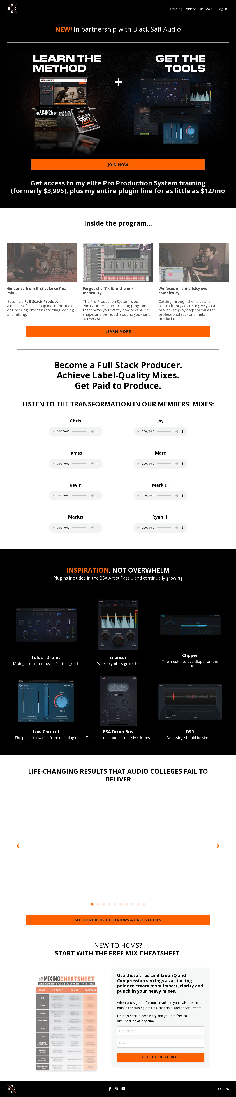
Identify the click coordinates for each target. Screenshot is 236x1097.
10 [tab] (144, 904)
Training (175, 8)
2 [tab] (98, 904)
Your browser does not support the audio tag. (76, 431)
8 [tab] (132, 904)
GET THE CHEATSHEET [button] (160, 1057)
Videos (191, 8)
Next (218, 845)
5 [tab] (115, 904)
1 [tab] (92, 904)
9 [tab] (138, 904)
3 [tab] (103, 904)
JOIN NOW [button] (118, 164)
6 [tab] (121, 904)
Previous (18, 845)
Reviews (206, 8)
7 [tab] (126, 904)
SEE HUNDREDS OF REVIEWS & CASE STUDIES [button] (118, 919)
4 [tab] (109, 904)
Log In (222, 8)
